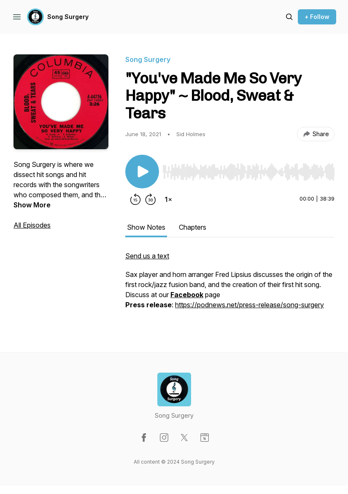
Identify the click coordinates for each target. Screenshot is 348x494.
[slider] (248, 172)
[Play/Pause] (142, 171)
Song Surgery (68, 16)
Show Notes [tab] (146, 227)
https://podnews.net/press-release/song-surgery (249, 305)
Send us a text (147, 256)
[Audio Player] (248, 169)
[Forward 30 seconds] (150, 199)
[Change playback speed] (168, 199)
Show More (32, 205)
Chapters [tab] (192, 227)
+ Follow (317, 16)
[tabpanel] (230, 284)
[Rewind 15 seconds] (135, 199)
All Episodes (32, 225)
